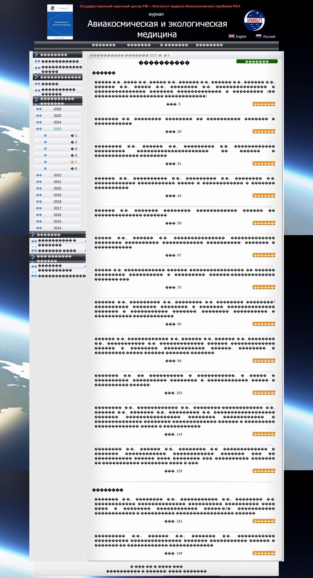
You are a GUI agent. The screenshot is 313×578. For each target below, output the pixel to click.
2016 (57, 215)
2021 (57, 182)
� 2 (74, 142)
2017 (57, 208)
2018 (57, 202)
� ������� (174, 45)
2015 (57, 221)
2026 (57, 109)
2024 (57, 122)
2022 (57, 175)
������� (104, 45)
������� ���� (57, 251)
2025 (57, 116)
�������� (209, 45)
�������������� (62, 276)
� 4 (74, 155)
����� (49, 84)
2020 (57, 188)
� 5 (74, 162)
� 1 (74, 135)
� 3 (74, 149)
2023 (57, 129)
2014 (57, 228)
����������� (60, 61)
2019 (57, 195)
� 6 (74, 168)
